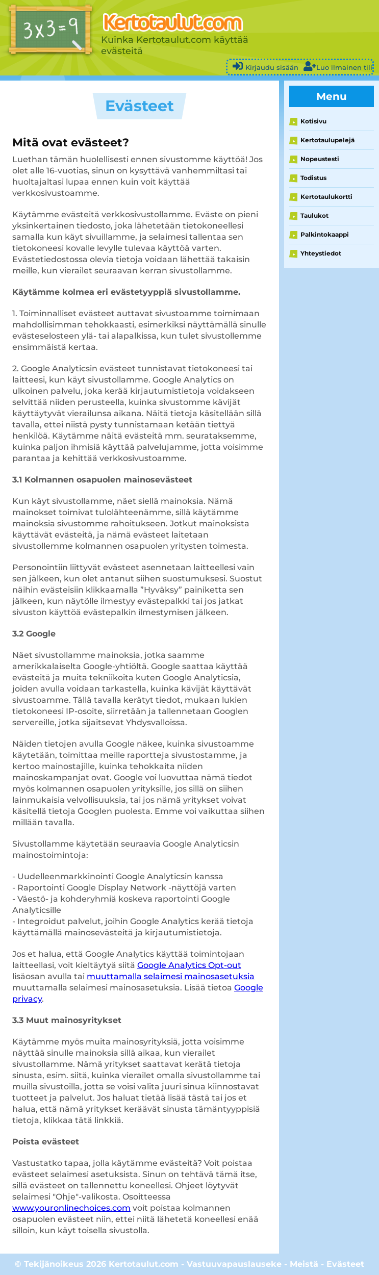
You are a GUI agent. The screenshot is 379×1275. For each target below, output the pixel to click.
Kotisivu (313, 121)
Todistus (313, 178)
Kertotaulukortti (326, 196)
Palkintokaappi (324, 234)
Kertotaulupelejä (327, 140)
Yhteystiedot (320, 253)
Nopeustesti (319, 159)
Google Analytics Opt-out (189, 965)
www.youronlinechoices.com (71, 1208)
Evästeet (345, 1264)
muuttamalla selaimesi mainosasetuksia (171, 976)
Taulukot (314, 215)
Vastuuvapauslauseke (234, 1264)
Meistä (304, 1264)
